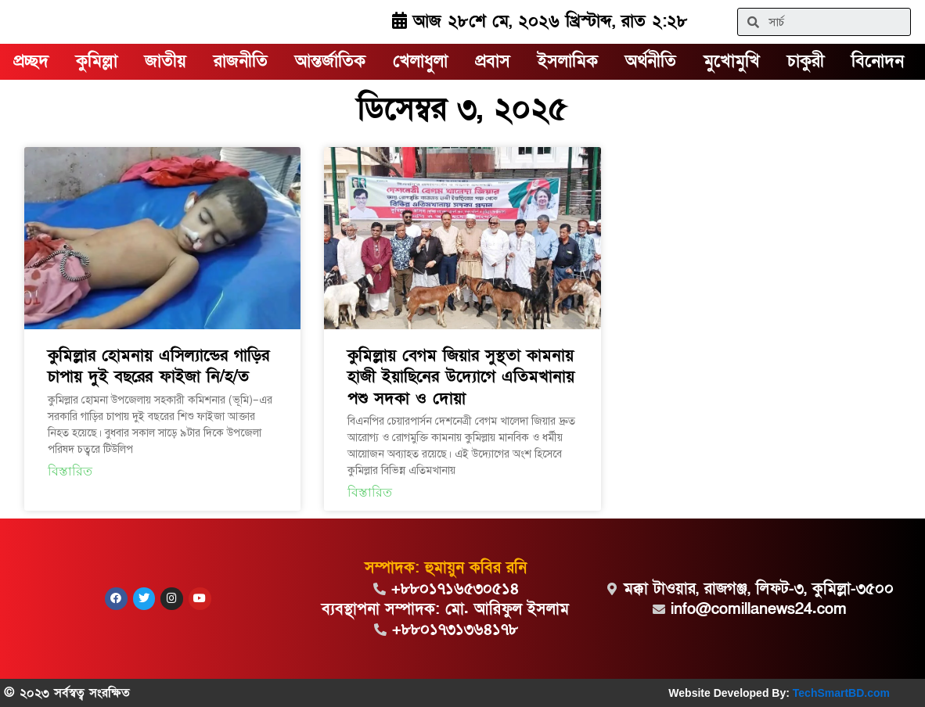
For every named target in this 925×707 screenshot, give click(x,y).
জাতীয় (165, 61)
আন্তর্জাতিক (330, 61)
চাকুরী (805, 61)
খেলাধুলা (420, 61)
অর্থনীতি (650, 61)
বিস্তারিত (70, 471)
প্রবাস (492, 61)
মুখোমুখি (732, 61)
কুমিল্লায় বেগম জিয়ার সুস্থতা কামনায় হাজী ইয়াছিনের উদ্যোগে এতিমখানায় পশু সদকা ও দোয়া (460, 377)
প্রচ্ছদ (31, 61)
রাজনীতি (241, 61)
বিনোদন (877, 61)
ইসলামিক (568, 61)
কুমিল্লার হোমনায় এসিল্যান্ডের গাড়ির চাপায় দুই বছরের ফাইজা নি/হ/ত (158, 366)
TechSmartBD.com (841, 693)
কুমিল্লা (96, 61)
